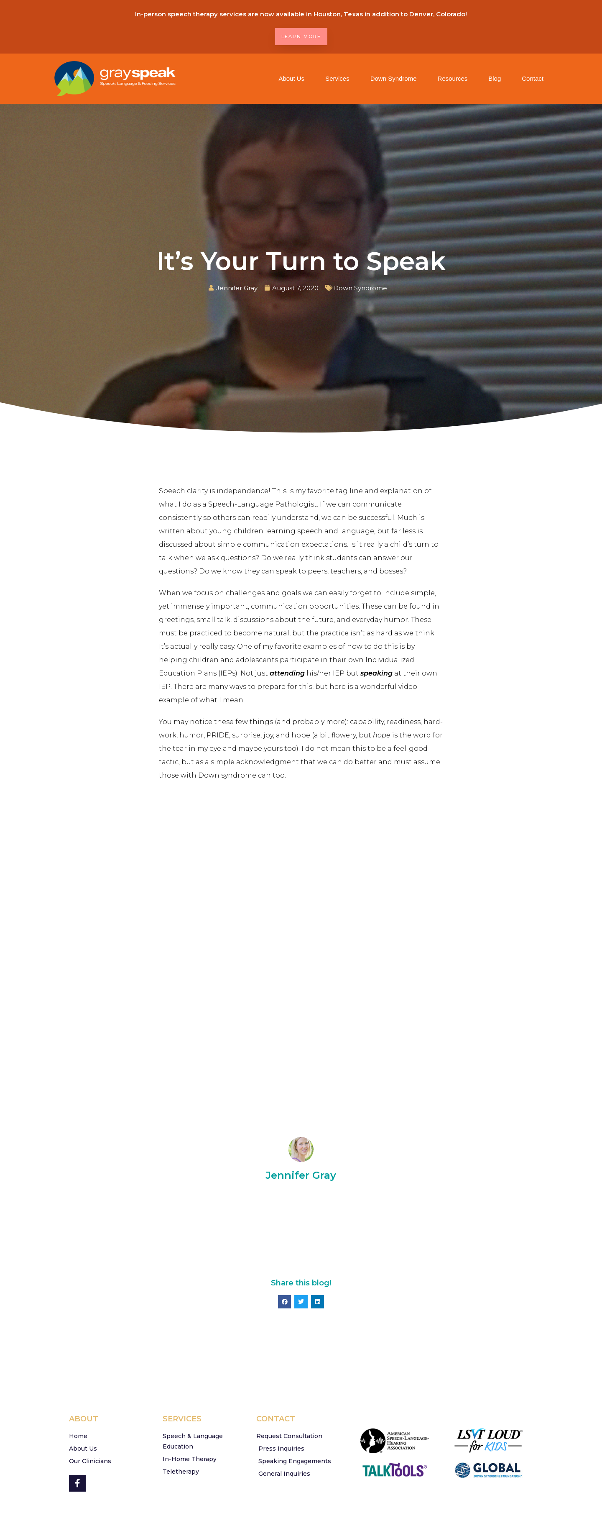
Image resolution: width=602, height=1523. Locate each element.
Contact (532, 78)
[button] (284, 1301)
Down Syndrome (393, 78)
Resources (453, 78)
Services (337, 78)
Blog (494, 78)
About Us (291, 78)
